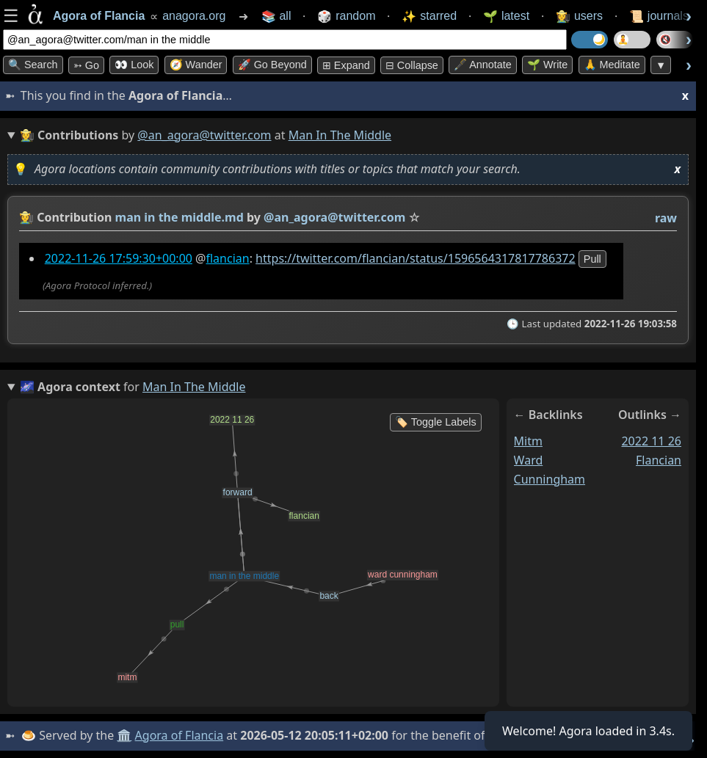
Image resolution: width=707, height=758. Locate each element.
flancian (227, 258)
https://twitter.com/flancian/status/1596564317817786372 (415, 258)
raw (666, 218)
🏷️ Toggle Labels (435, 422)
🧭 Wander (196, 64)
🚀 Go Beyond (272, 64)
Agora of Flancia (179, 735)
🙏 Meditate (612, 64)
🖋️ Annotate (483, 64)
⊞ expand (346, 65)
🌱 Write (547, 64)
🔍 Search (33, 64)
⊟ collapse (411, 65)
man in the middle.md (179, 217)
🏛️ (124, 735)
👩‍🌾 (26, 217)
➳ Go (86, 65)
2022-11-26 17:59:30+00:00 (118, 258)
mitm (528, 441)
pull (592, 259)
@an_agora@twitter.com (204, 135)
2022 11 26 (651, 441)
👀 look (134, 64)
